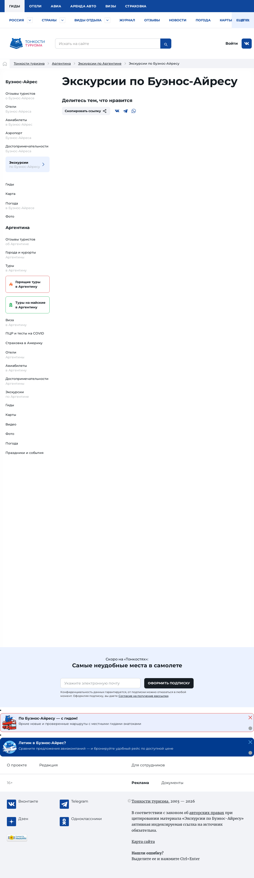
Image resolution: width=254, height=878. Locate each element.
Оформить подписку (169, 683)
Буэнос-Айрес (21, 81)
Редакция (48, 765)
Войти (232, 43)
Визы (110, 6)
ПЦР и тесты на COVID (25, 333)
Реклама (140, 783)
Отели (35, 6)
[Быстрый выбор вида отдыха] (107, 20)
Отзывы (152, 20)
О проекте (17, 765)
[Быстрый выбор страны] (62, 20)
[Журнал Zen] (36, 819)
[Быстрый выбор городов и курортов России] (30, 20)
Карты (226, 20)
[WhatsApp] (134, 111)
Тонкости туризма (29, 63)
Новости (177, 20)
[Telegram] (125, 111)
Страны (49, 20)
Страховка (135, 6)
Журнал (127, 20)
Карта (10, 194)
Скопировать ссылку (86, 111)
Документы (172, 783)
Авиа (56, 6)
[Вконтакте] (117, 111)
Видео (11, 424)
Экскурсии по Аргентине (99, 63)
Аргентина (61, 63)
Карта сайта (143, 841)
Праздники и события (25, 453)
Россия (16, 20)
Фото (10, 216)
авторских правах (206, 812)
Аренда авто (83, 6)
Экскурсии (24, 164)
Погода (203, 20)
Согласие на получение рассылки (143, 696)
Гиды (10, 184)
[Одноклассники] (89, 819)
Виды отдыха (88, 20)
